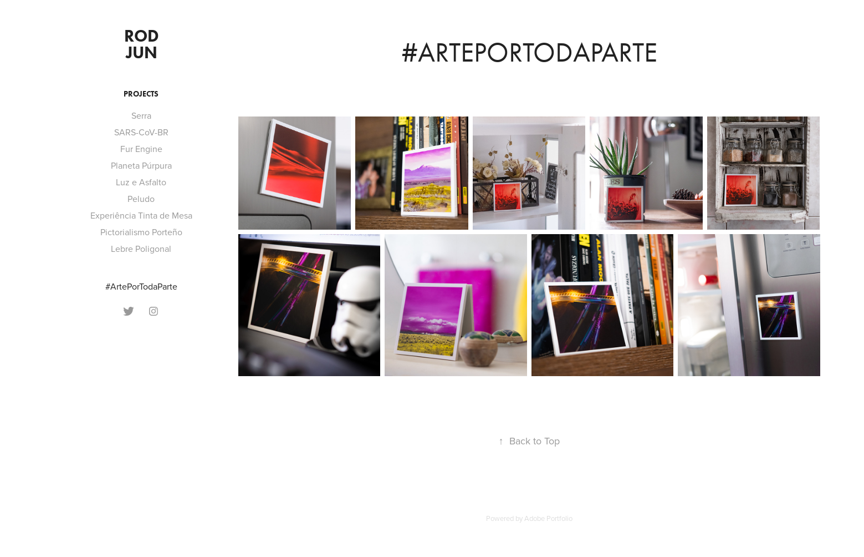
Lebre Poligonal (141, 248)
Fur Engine (141, 149)
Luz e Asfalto (141, 182)
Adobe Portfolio (548, 518)
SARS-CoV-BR (141, 132)
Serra (141, 115)
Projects (141, 94)
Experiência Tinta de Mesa (141, 215)
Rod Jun (143, 44)
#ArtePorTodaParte (141, 286)
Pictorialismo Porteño (141, 232)
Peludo (141, 199)
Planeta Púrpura (141, 165)
